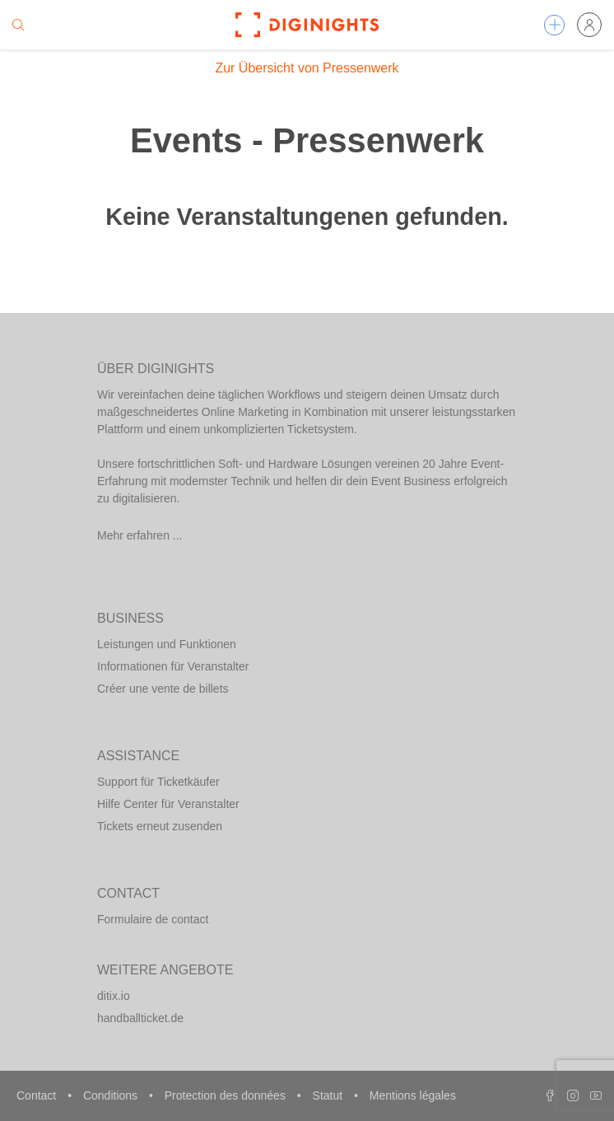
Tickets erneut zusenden (159, 826)
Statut (329, 1095)
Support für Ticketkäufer (158, 781)
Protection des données (227, 1095)
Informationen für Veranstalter (173, 666)
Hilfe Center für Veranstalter (168, 803)
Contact (37, 1095)
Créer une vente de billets (163, 688)
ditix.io (113, 995)
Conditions (112, 1095)
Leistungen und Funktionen (166, 644)
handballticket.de (140, 1018)
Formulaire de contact (152, 919)
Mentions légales (413, 1095)
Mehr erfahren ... (140, 535)
